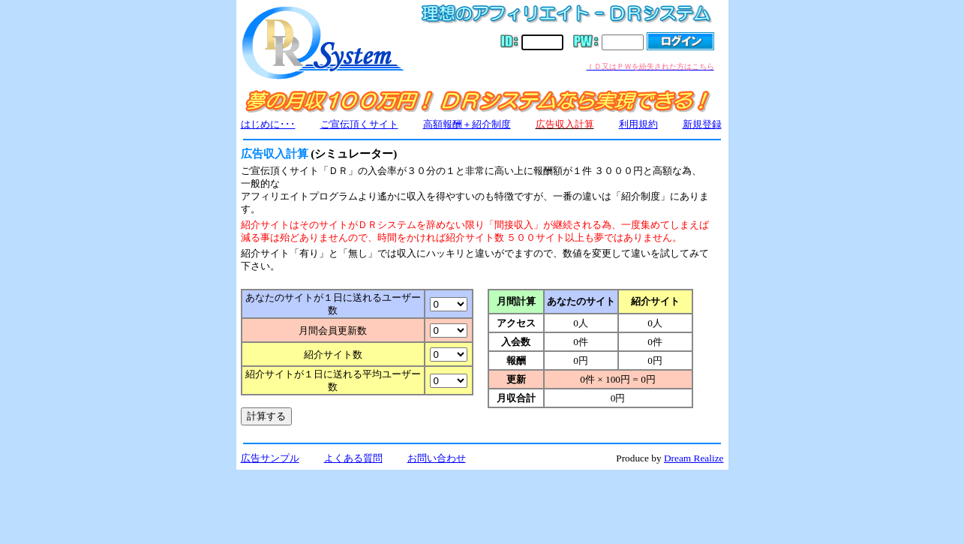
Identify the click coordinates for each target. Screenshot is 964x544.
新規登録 (702, 124)
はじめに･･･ (268, 124)
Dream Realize (694, 458)
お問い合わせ (436, 458)
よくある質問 (353, 458)
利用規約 (638, 124)
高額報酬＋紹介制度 (467, 124)
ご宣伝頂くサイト (359, 124)
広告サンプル (270, 458)
